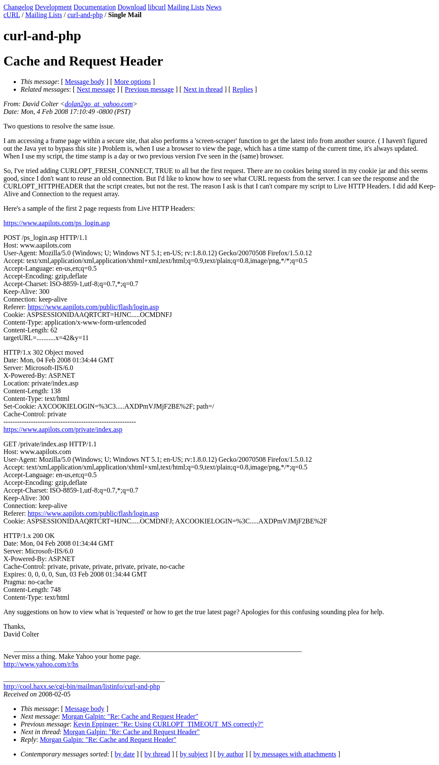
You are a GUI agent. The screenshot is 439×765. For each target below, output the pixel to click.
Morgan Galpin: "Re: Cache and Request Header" (130, 716)
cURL (11, 14)
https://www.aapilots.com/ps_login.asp (56, 223)
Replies (242, 89)
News (213, 7)
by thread (157, 754)
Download (131, 7)
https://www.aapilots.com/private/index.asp (63, 429)
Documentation (95, 7)
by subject (194, 754)
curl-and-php (85, 14)
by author (230, 754)
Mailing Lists (186, 7)
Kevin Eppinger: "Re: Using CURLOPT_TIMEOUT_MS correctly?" (168, 724)
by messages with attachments (294, 754)
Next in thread (203, 89)
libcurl (157, 7)
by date (125, 754)
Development (53, 7)
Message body (85, 81)
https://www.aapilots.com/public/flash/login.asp (93, 307)
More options (132, 81)
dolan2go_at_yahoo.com (99, 104)
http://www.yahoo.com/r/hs (40, 664)
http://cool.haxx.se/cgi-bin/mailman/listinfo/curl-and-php (81, 686)
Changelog (18, 7)
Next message (96, 89)
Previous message (149, 89)
